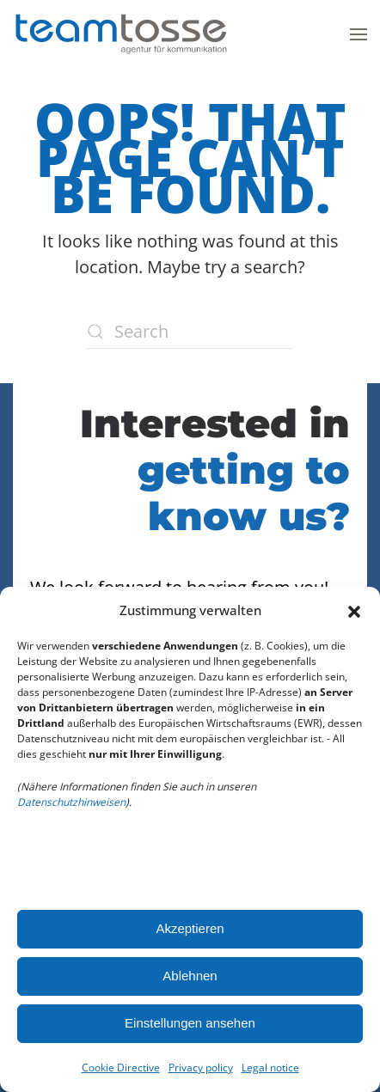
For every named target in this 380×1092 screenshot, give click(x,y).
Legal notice (270, 1067)
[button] (354, 610)
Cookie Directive (121, 1067)
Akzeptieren (190, 928)
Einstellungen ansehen (190, 1023)
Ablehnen (189, 975)
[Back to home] (120, 34)
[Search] (190, 331)
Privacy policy (201, 1067)
